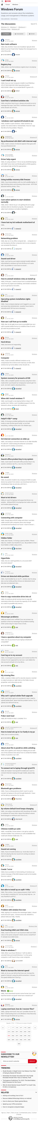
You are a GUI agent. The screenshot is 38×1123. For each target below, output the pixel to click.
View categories (5, 18)
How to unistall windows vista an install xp (18, 279)
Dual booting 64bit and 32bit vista (14, 930)
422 (17, 1039)
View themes (13, 18)
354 (29, 1031)
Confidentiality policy (25, 1112)
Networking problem (9, 238)
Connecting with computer (11, 518)
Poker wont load (7, 716)
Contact (34, 1112)
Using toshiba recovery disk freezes (15, 179)
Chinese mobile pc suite (11, 829)
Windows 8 (21, 27)
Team (8, 1112)
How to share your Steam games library (15, 1101)
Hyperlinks (5, 558)
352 (21, 1031)
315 (9, 1031)
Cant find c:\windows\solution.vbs (15, 101)
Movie (3, 991)
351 (17, 1031)
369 (9, 1039)
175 (25, 1027)
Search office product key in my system (17, 459)
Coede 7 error (6, 869)
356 (13, 1035)
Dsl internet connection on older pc (15, 439)
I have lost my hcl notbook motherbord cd (18, 222)
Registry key (6, 64)
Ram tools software (9, 44)
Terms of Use (14, 1112)
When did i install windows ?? (13, 398)
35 (17, 1027)
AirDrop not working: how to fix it (13, 1095)
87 (21, 1027)
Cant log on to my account (11, 655)
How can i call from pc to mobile (14, 322)
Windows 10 (5, 27)
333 (13, 1031)
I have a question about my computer (16, 637)
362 (29, 1035)
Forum (8, 4)
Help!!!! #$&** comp (9, 419)
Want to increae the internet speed (15, 970)
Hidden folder (6, 538)
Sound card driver (8, 259)
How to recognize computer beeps (13, 1107)
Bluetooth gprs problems (11, 788)
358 (21, 1035)
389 (13, 1039)
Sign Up (3, 1112)
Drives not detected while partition (15, 576)
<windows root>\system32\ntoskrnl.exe (17, 121)
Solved (31, 34)
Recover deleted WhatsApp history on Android (17, 1098)
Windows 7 (13, 27)
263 (29, 1027)
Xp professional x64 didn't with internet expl (18, 141)
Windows (15, 4)
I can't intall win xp (8, 80)
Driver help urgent (8, 159)
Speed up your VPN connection (12, 1104)
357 (17, 1035)
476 (25, 1039)
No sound (5, 477)
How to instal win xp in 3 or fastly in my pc (18, 732)
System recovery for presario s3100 (15, 378)
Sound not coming (8, 849)
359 (25, 1035)
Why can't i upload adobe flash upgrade (17, 696)
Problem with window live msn (13, 910)
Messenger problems (9, 617)
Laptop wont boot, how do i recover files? (17, 1009)
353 (25, 1031)
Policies (19, 1114)
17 (13, 1027)
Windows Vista (5, 29)
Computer (5, 358)
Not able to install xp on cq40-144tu (15, 890)
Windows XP (16, 29)
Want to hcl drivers (8, 497)
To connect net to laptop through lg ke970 (18, 768)
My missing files (7, 675)
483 (29, 1039)
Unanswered (19, 34)
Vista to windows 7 (8, 950)
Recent (6, 34)
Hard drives (6, 342)
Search (34, 24)
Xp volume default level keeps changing (17, 809)
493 (19, 1044)
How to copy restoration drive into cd (16, 597)
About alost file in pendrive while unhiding (18, 748)
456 (21, 1039)
